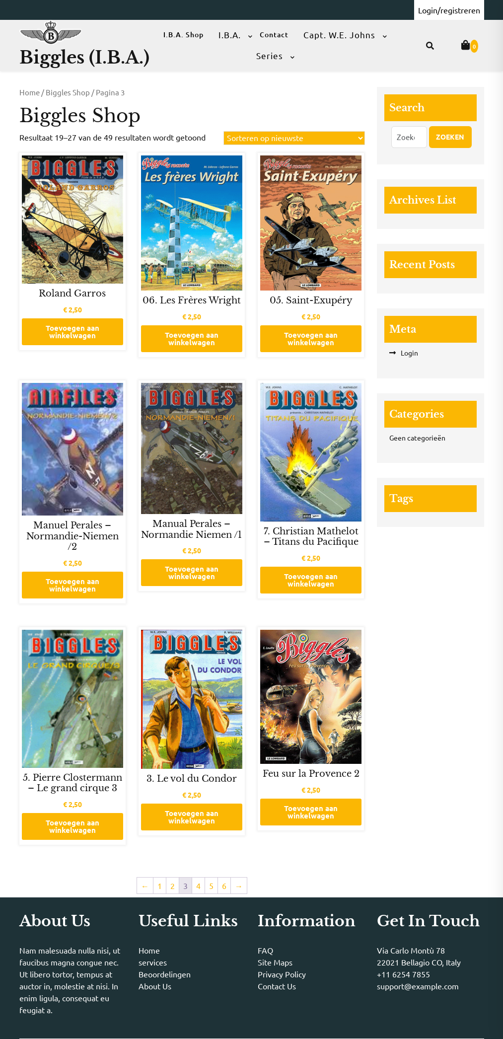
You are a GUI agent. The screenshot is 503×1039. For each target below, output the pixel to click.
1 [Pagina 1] (159, 886)
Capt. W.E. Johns (339, 34)
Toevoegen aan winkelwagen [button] (72, 331)
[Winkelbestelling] (294, 138)
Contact (274, 34)
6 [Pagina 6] (224, 886)
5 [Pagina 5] (211, 886)
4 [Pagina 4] (198, 886)
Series (269, 55)
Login (409, 352)
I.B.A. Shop (183, 34)
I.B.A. (229, 34)
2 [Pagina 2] (172, 886)
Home (29, 92)
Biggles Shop (68, 92)
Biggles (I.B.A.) (84, 57)
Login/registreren (449, 10)
